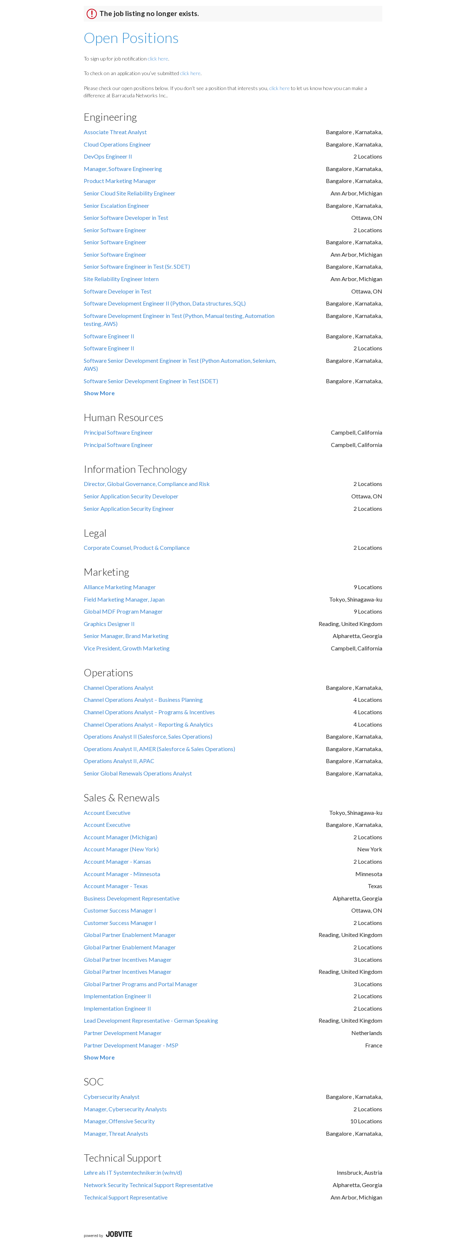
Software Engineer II (109, 336)
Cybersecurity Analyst (111, 1096)
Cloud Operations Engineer (117, 144)
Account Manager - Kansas (117, 861)
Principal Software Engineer (118, 432)
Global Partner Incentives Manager (127, 959)
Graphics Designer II (109, 623)
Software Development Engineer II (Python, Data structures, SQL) (165, 303)
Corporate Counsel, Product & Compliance (137, 547)
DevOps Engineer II (108, 156)
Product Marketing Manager (120, 180)
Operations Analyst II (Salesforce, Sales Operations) (148, 736)
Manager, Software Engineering (123, 168)
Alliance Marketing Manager (120, 586)
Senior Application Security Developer (131, 496)
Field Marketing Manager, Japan (124, 599)
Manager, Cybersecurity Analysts (125, 1108)
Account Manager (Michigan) (120, 836)
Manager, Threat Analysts (116, 1133)
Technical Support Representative (125, 1197)
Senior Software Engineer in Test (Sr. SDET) (137, 266)
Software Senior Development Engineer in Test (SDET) (151, 380)
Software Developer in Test (117, 291)
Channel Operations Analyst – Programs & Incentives (149, 711)
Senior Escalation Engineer (116, 205)
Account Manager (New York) (121, 848)
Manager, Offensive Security (119, 1120)
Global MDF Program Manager (123, 611)
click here (158, 58)
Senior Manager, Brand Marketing (126, 635)
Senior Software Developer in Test (126, 217)
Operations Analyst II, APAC (119, 760)
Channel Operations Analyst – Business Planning (143, 699)
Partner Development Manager (123, 1032)
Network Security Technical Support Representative (148, 1184)
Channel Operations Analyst (118, 687)
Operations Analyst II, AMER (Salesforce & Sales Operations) (159, 748)
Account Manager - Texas (116, 885)
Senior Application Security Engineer (129, 508)
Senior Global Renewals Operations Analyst (138, 773)
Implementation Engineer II (117, 995)
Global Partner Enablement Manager (130, 934)
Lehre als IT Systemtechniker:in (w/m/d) (133, 1172)
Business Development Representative (131, 898)
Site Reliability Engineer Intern (121, 278)
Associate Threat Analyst (115, 131)
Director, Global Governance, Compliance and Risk (147, 483)
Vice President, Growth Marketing (127, 648)
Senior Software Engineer (115, 229)
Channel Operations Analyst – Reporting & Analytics (148, 724)
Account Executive (107, 812)
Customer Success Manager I (120, 910)
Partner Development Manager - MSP (131, 1045)
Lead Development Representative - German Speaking (151, 1020)
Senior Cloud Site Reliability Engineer (129, 193)
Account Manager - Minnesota (122, 873)
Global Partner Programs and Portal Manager (141, 983)
